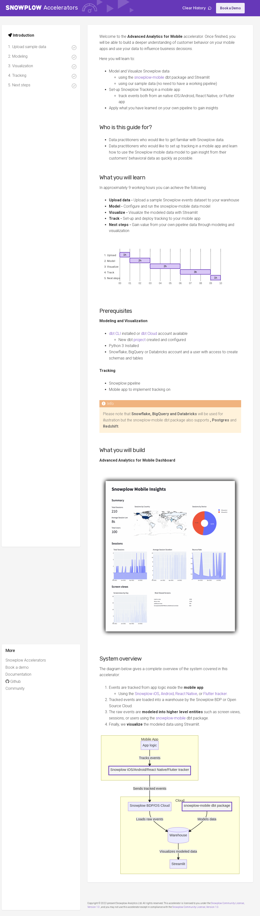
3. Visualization (46, 66)
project (144, 346)
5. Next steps (46, 85)
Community (19, 688)
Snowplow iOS (151, 694)
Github (17, 681)
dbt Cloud (154, 340)
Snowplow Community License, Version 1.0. (200, 902)
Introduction (25, 35)
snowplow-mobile (154, 77)
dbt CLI (119, 340)
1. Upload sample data (46, 47)
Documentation (23, 674)
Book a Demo (230, 8)
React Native (191, 694)
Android (171, 694)
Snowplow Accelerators (30, 660)
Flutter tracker (219, 694)
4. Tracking (46, 76)
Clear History (196, 8)
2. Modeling (46, 57)
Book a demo (21, 667)
